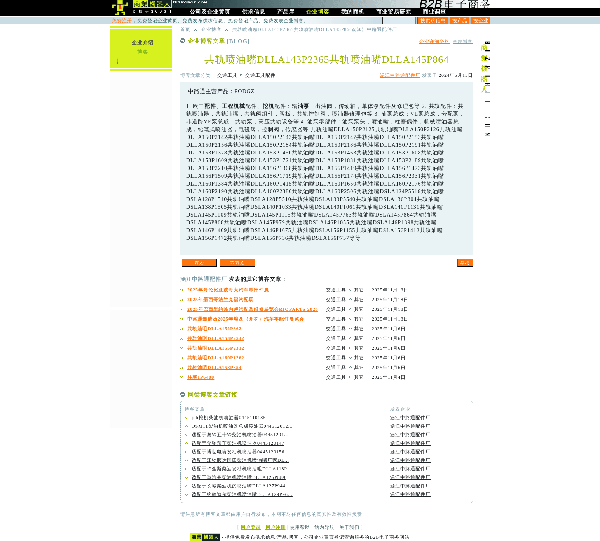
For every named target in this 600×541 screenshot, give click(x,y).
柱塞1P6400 (200, 377)
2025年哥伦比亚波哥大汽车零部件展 (228, 290)
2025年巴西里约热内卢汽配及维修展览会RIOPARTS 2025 (252, 309)
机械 (239, 106)
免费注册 (122, 20)
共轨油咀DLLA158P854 (214, 367)
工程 (228, 106)
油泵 (303, 106)
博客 (142, 52)
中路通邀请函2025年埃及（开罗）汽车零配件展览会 (245, 319)
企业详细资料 (434, 41)
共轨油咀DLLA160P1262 (215, 358)
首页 (185, 29)
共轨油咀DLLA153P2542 (215, 338)
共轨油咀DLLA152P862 (214, 328)
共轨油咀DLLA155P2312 (215, 348)
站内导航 (324, 527)
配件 (210, 106)
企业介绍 (142, 42)
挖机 (268, 106)
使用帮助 (300, 527)
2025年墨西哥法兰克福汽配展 (220, 299)
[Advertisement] (141, 188)
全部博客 (463, 41)
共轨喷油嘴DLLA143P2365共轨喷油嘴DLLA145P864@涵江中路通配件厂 (314, 29)
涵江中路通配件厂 (400, 75)
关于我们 (349, 527)
